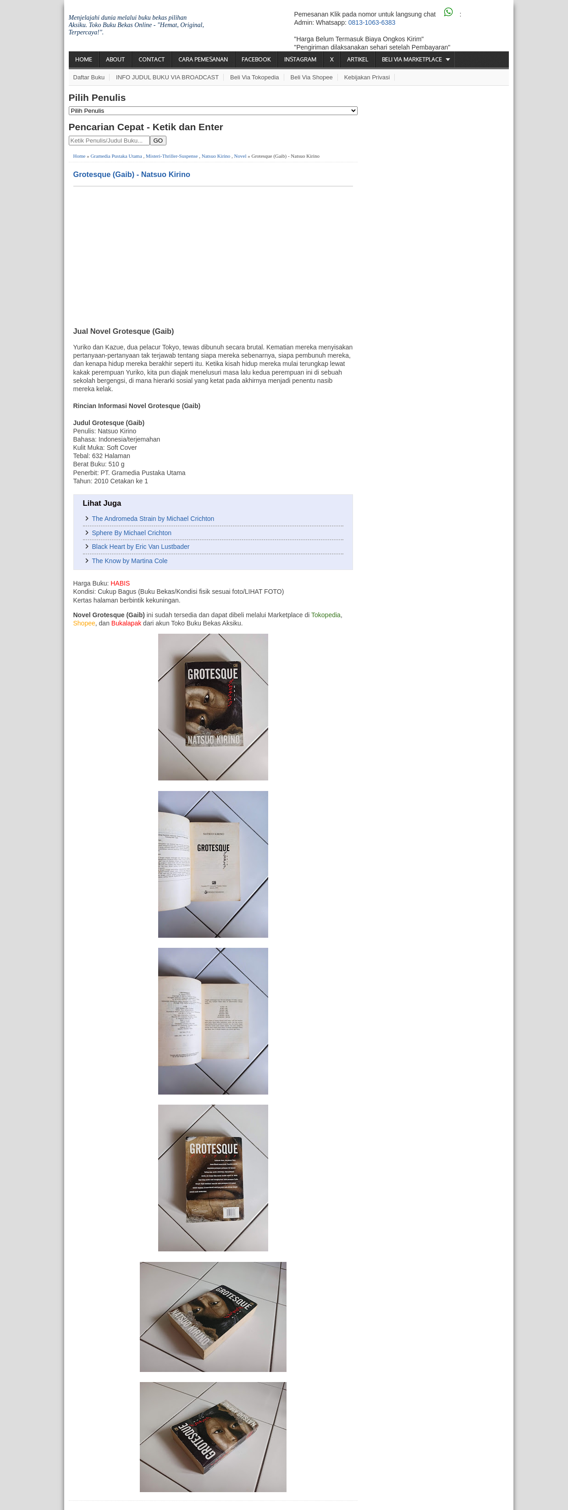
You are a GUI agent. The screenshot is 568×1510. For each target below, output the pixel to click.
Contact (151, 59)
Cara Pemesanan (203, 59)
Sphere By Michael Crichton (132, 533)
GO (158, 140)
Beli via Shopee (312, 77)
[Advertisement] (213, 255)
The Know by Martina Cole (130, 560)
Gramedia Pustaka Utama (116, 156)
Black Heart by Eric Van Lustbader (141, 546)
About (115, 59)
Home (83, 59)
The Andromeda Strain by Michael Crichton (153, 518)
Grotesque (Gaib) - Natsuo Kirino (131, 174)
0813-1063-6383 (372, 22)
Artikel (357, 59)
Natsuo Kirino (216, 156)
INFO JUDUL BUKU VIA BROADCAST (167, 77)
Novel (240, 156)
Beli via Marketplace (412, 59)
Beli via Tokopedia (254, 77)
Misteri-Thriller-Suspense (172, 156)
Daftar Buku (89, 77)
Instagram (300, 59)
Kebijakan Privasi (367, 77)
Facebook (256, 59)
